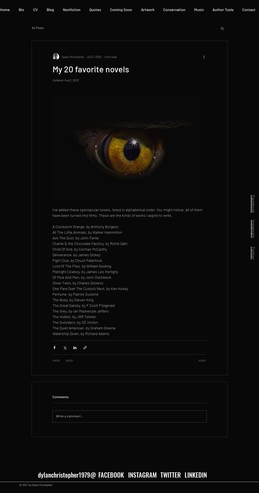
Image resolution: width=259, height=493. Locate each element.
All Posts (38, 28)
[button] (223, 9)
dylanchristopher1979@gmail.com (79, 474)
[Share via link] (85, 348)
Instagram (253, 229)
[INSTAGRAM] (142, 475)
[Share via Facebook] (54, 348)
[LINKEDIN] (195, 475)
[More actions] (204, 56)
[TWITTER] (170, 475)
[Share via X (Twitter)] (65, 348)
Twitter (253, 253)
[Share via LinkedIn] (75, 348)
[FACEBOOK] (111, 475)
